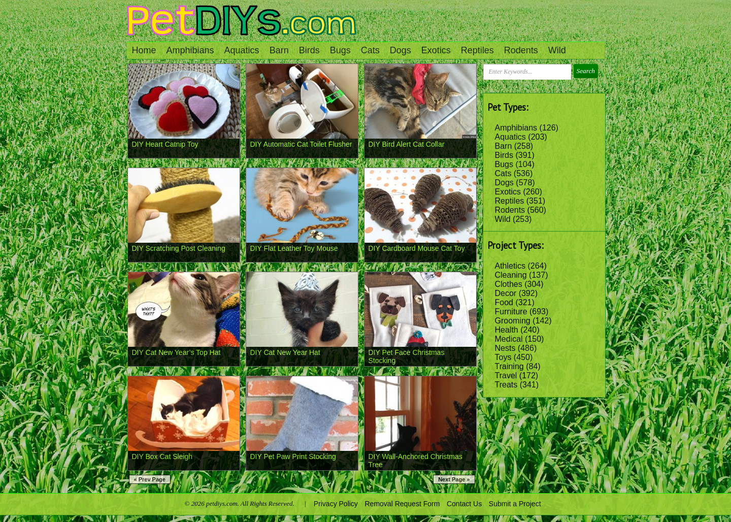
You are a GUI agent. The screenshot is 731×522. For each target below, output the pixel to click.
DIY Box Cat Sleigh (162, 456)
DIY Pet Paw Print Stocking (293, 456)
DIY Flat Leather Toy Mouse (294, 248)
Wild (557, 50)
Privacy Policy (336, 504)
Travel (506, 375)
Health (506, 329)
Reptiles (477, 50)
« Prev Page (149, 479)
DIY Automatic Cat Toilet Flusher (301, 144)
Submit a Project (515, 504)
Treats (506, 384)
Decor (506, 293)
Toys (503, 357)
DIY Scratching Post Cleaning (178, 248)
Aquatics (241, 50)
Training (509, 366)
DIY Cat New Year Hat (285, 352)
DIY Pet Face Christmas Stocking (407, 356)
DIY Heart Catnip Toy (165, 144)
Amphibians (190, 50)
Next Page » (454, 479)
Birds (309, 50)
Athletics (510, 266)
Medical (509, 339)
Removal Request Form (402, 504)
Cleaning (511, 275)
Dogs (400, 50)
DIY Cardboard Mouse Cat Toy (417, 248)
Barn (279, 50)
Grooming (512, 320)
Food (504, 302)
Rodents (521, 50)
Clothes (508, 284)
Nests (505, 348)
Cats (370, 50)
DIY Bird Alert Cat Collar (407, 144)
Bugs (340, 50)
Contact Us (464, 504)
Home (144, 50)
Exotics (436, 50)
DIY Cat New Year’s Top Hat (176, 352)
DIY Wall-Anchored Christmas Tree (415, 460)
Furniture (511, 311)
